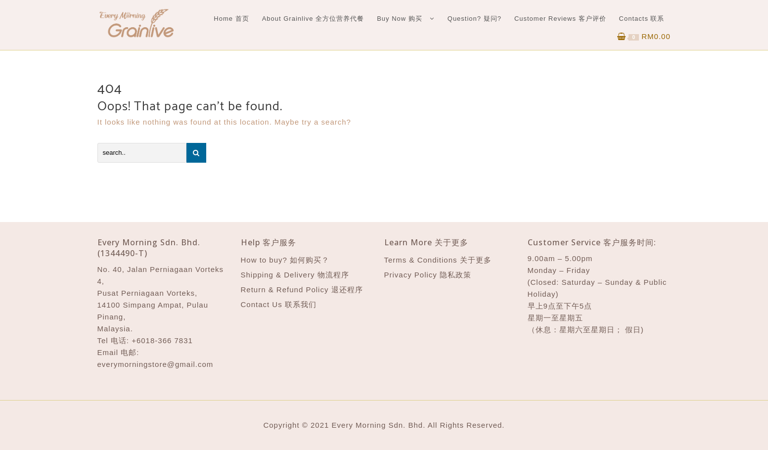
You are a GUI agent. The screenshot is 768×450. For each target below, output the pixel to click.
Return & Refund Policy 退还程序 (302, 289)
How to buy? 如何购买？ (285, 260)
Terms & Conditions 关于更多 (438, 260)
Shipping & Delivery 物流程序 (295, 274)
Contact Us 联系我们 (278, 304)
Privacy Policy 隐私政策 (428, 274)
